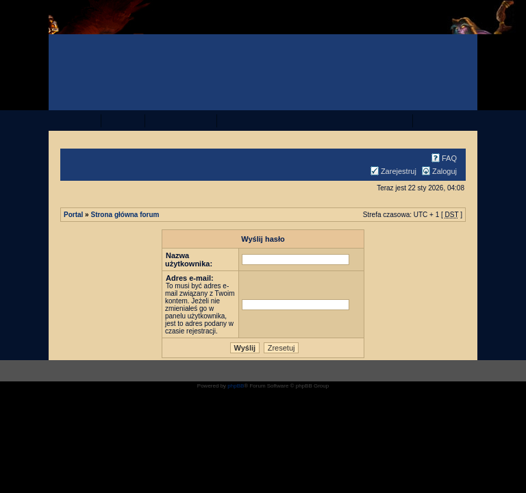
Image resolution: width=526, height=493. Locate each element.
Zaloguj (437, 171)
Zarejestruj (391, 171)
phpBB (235, 386)
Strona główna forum (124, 214)
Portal (73, 214)
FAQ (442, 158)
